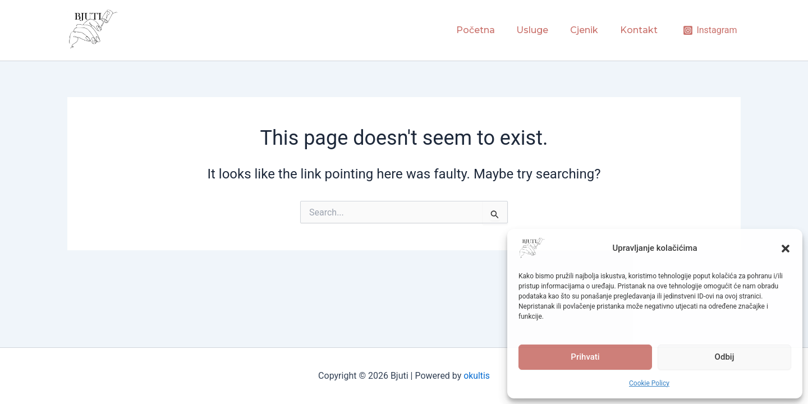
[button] (785, 248)
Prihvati (585, 357)
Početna (488, 30)
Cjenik (590, 30)
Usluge (542, 30)
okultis (476, 375)
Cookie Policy (649, 383)
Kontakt (640, 30)
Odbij (724, 357)
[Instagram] (710, 30)
